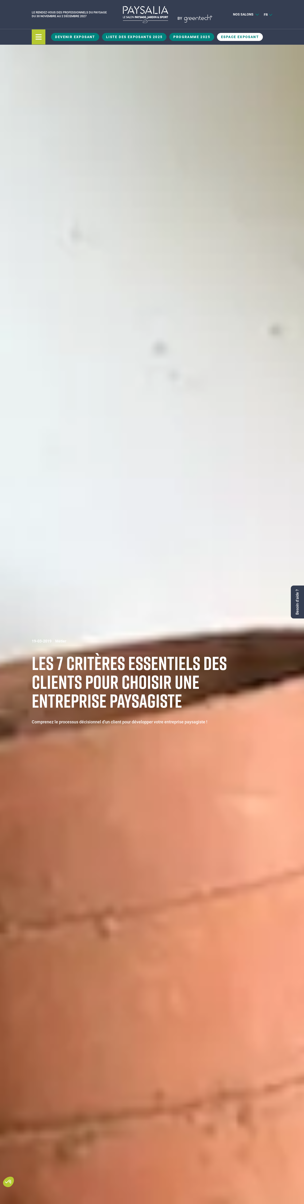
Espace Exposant (240, 37)
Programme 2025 (191, 37)
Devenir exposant (75, 37)
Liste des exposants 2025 (134, 37)
